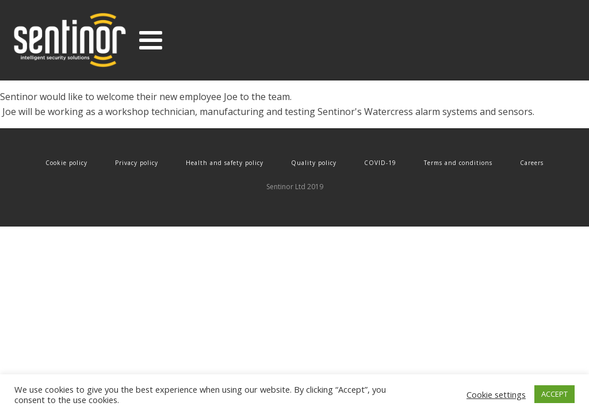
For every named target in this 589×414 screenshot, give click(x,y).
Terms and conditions (458, 163)
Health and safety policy (224, 163)
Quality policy (313, 163)
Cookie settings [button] (496, 394)
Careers (532, 163)
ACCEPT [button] (554, 394)
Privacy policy (136, 163)
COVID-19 (380, 163)
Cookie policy (66, 163)
